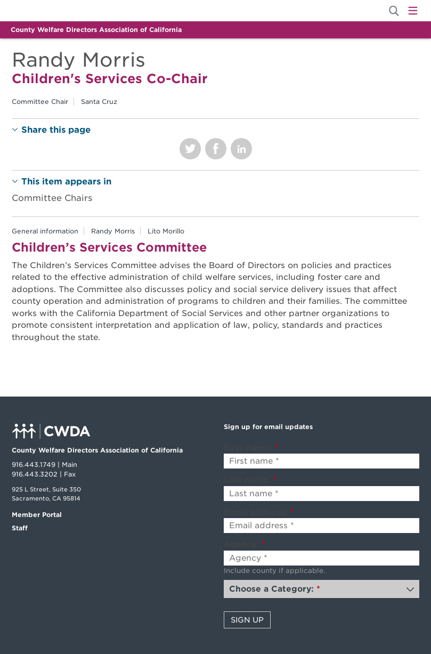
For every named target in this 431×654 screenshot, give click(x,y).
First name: (251, 448)
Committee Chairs (52, 198)
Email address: (259, 512)
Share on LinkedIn (241, 148)
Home (48, 10)
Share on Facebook (215, 148)
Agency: (244, 544)
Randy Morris (113, 231)
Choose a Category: (274, 589)
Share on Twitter (190, 148)
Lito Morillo (166, 231)
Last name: (250, 480)
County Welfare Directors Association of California (96, 30)
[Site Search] (394, 11)
